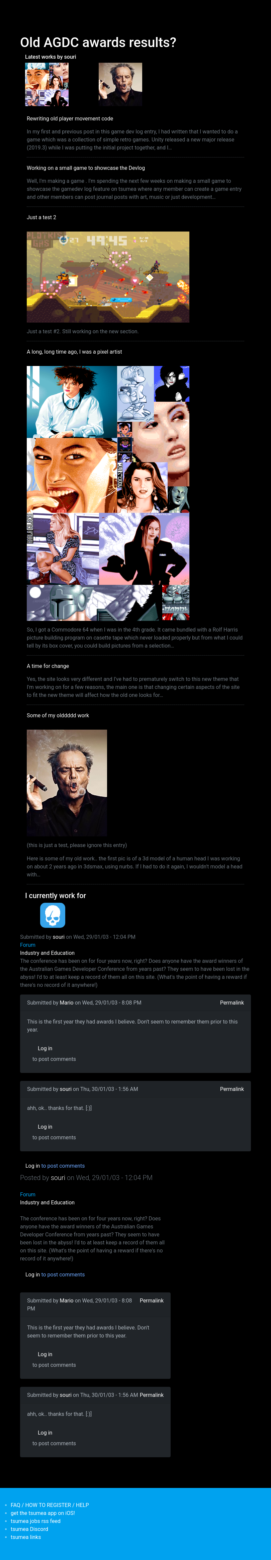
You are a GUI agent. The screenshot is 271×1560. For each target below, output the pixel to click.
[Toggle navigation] (24, 9)
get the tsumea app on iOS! (43, 1513)
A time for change (48, 666)
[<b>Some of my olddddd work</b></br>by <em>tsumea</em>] (120, 84)
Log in (45, 1048)
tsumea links (26, 1537)
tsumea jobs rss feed (36, 1521)
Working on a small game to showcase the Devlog (86, 168)
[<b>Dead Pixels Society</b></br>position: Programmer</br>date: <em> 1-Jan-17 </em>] (52, 915)
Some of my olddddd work (58, 715)
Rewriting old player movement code (70, 118)
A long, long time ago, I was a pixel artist (74, 352)
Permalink (232, 1003)
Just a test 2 (41, 217)
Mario (67, 1003)
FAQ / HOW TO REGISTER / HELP (50, 1505)
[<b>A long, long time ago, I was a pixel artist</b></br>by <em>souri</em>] (47, 84)
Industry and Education (47, 953)
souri (59, 937)
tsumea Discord (29, 1529)
